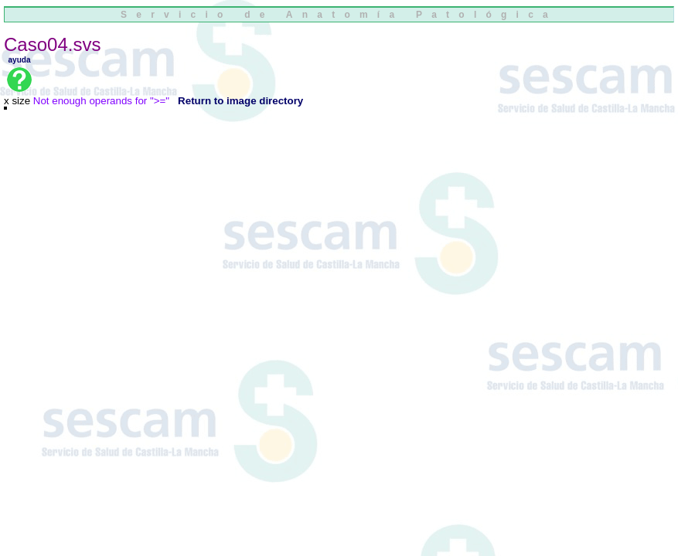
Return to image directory (240, 101)
